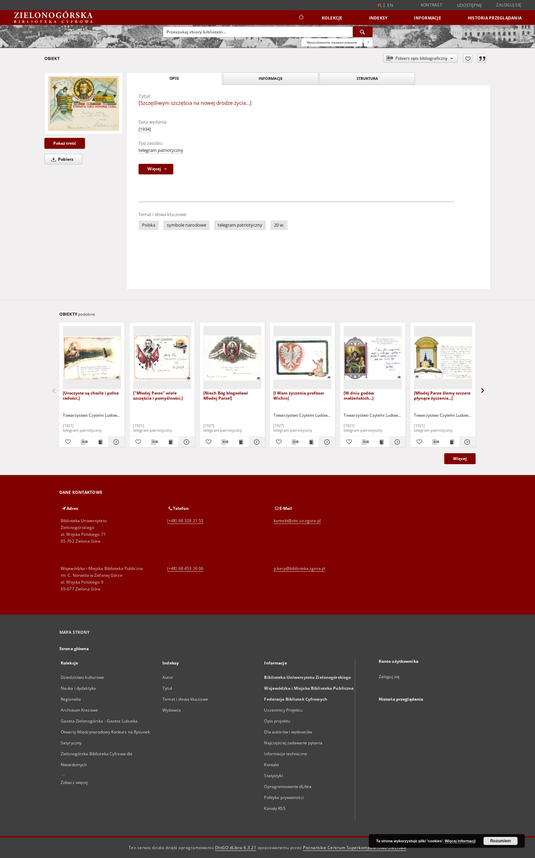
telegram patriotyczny (161, 150)
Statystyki (273, 775)
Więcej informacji (460, 841)
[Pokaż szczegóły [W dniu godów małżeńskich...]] (396, 442)
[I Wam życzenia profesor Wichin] (298, 395)
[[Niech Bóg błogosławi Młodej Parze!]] (232, 357)
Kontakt (271, 765)
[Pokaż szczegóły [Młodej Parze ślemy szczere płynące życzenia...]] (467, 442)
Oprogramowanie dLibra (288, 786)
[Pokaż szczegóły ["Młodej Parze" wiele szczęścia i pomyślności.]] (186, 442)
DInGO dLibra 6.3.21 (236, 847)
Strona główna (74, 649)
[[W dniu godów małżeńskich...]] (373, 357)
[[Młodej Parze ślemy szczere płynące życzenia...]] (443, 357)
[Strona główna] (300, 17)
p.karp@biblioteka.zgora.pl (299, 568)
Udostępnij (469, 5)
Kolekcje (332, 18)
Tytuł (167, 688)
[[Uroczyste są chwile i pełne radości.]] (92, 357)
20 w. (279, 225)
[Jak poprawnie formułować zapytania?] (368, 42)
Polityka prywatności (283, 797)
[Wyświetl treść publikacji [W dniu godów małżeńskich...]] (381, 442)
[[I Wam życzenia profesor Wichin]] (302, 357)
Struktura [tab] (367, 78)
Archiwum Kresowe (79, 710)
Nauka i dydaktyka (78, 688)
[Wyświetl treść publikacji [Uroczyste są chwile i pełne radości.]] (100, 442)
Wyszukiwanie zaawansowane (332, 42)
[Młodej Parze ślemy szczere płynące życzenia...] (442, 395)
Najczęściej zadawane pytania (293, 743)
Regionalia (71, 699)
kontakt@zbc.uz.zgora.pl (297, 521)
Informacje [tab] (271, 78)
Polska (148, 225)
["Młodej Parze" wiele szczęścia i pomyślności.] (158, 395)
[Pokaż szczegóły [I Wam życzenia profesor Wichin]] (326, 442)
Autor (167, 677)
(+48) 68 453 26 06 (185, 568)
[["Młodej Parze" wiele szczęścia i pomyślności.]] (162, 357)
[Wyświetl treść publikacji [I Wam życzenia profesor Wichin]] (311, 442)
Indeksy (378, 18)
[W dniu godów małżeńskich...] (359, 395)
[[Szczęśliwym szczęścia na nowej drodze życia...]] (83, 103)
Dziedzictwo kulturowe (82, 677)
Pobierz (61, 159)
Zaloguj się (508, 5)
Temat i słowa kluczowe (185, 699)
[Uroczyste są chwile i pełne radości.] (91, 395)
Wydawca (171, 710)
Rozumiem (500, 841)
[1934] (145, 129)
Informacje (427, 18)
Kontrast (431, 5)
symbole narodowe (186, 225)
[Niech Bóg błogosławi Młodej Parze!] (225, 395)
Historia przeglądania (495, 18)
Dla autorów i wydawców (288, 732)
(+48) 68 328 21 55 (185, 521)
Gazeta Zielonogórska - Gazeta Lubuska (99, 721)
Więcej (460, 458)
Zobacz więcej (74, 782)
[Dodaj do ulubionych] (467, 58)
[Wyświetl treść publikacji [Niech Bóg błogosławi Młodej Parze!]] (241, 442)
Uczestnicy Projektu (283, 710)
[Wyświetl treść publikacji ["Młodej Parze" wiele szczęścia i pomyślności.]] (170, 442)
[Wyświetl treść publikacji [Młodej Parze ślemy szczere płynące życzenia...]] (451, 442)
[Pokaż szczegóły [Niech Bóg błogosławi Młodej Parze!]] (256, 442)
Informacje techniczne (285, 754)
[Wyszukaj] (363, 31)
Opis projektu (277, 721)
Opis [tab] (174, 78)
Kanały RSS (274, 808)
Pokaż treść (64, 143)
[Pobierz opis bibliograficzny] (84, 442)
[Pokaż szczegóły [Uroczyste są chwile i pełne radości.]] (115, 442)
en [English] (390, 5)
